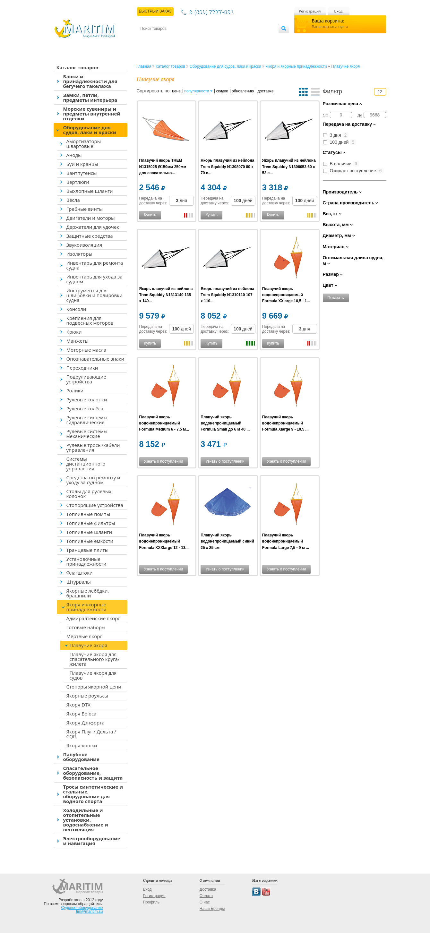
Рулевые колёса (84, 408)
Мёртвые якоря (84, 636)
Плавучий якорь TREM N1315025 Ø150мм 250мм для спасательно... (162, 166)
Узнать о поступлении (163, 461)
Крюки (74, 332)
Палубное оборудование (81, 756)
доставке (265, 91)
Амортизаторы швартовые (83, 143)
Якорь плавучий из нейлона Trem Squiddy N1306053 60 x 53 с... (289, 166)
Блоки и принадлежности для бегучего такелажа (90, 81)
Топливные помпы (88, 514)
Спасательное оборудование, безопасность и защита (93, 773)
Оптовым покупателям (258, 39)
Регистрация (310, 11)
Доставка (172, 39)
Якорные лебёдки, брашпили (87, 593)
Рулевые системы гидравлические (87, 419)
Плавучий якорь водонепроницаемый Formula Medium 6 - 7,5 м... (164, 423)
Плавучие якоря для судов (93, 675)
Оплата (193, 39)
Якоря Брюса (81, 713)
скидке (222, 91)
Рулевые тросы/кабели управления (93, 447)
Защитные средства (89, 236)
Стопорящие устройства (94, 505)
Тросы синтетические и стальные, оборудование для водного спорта (93, 793)
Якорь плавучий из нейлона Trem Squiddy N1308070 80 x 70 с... (227, 166)
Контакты (148, 39)
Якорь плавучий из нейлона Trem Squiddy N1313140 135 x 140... (166, 295)
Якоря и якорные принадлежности (86, 606)
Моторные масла (86, 350)
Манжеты (77, 341)
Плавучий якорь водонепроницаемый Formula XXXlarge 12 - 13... (164, 541)
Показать (336, 297)
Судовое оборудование (82, 907)
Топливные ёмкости (90, 541)
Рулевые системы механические (87, 433)
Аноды (74, 155)
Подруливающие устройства (86, 379)
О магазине (217, 39)
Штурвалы (78, 581)
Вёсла (73, 200)
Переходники (82, 367)
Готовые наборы (86, 627)
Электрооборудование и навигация (91, 840)
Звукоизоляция (84, 245)
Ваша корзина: (328, 21)
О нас (205, 902)
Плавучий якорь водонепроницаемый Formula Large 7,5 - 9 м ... (285, 541)
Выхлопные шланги (89, 191)
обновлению (243, 91)
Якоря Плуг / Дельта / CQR (91, 734)
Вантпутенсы (81, 173)
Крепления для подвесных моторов (90, 320)
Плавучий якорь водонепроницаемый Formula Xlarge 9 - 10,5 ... (285, 423)
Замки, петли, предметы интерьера (90, 97)
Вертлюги (77, 182)
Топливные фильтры (90, 523)
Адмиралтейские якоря (93, 618)
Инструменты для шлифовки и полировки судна (94, 295)
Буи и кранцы (82, 164)
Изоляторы (79, 254)
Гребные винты (84, 209)
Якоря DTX (78, 704)
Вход (338, 11)
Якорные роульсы (87, 695)
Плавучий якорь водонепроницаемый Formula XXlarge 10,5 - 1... (286, 295)
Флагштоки (79, 572)
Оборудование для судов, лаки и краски (89, 129)
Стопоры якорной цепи (93, 686)
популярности (196, 91)
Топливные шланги (89, 532)
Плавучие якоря (89, 645)
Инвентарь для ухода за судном (94, 279)
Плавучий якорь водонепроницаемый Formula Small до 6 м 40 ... (225, 423)
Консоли (76, 309)
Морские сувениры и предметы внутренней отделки (92, 114)
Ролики (74, 390)
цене (176, 91)
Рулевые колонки (86, 399)
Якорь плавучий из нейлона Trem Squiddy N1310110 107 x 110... (227, 295)
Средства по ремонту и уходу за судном (93, 479)
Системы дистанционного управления (86, 464)
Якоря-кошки (81, 745)
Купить (150, 215)
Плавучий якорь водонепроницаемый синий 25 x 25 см (227, 541)
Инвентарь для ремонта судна (94, 265)
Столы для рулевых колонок (89, 493)
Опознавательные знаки (95, 358)
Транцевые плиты (87, 550)
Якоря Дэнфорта (85, 722)
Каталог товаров (77, 67)
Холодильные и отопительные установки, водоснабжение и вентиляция (85, 820)
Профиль (151, 902)
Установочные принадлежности (86, 561)
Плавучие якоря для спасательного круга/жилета (95, 659)
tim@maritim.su (89, 911)
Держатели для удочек (92, 227)
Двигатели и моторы (90, 218)
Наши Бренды (212, 908)
